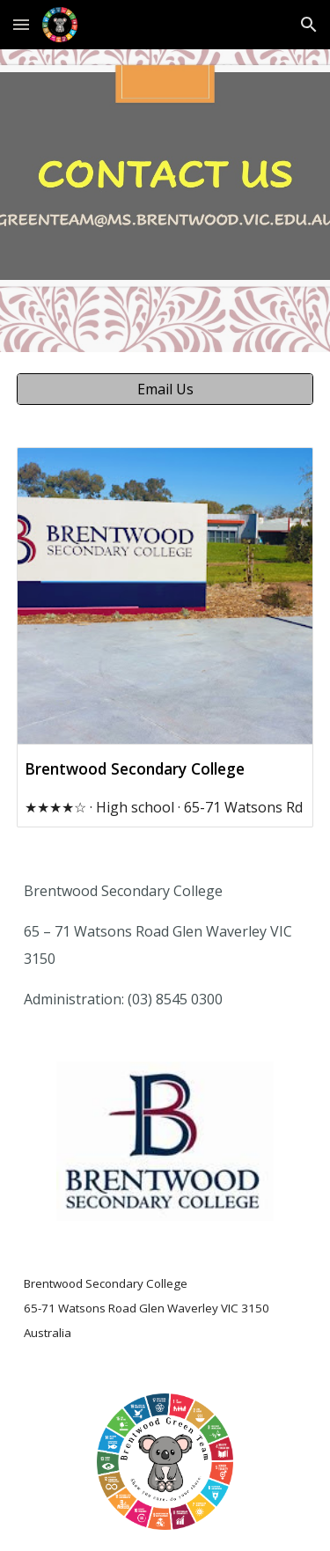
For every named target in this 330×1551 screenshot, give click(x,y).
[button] (21, 24)
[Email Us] (165, 389)
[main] (165, 944)
